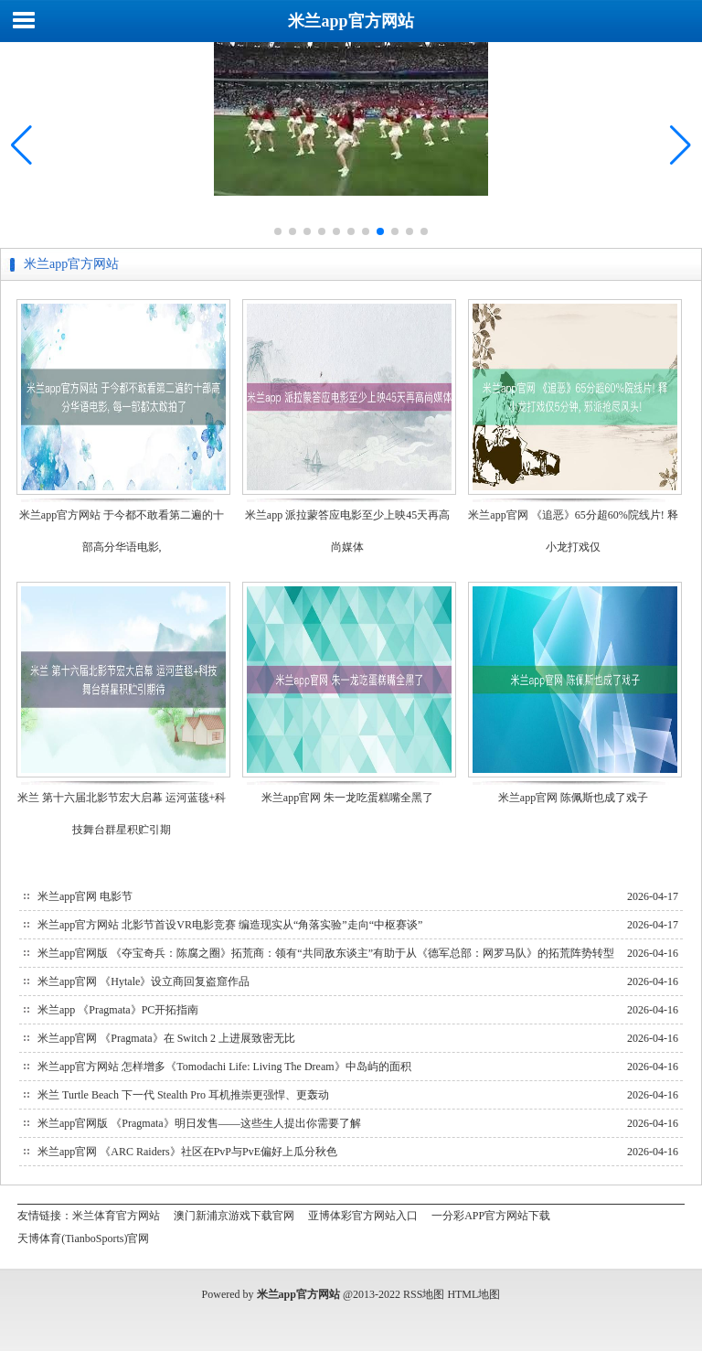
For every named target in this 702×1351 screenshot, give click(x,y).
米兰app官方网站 (350, 21)
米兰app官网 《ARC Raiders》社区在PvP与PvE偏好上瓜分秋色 (187, 1151)
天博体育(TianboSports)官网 (83, 1238)
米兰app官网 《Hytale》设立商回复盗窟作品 (143, 981)
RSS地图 (423, 1294)
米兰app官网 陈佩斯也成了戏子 (573, 797)
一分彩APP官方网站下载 (490, 1215)
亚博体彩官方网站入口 (363, 1215)
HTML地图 (473, 1294)
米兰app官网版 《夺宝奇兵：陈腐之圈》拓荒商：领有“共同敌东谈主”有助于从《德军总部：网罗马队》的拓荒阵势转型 (325, 953)
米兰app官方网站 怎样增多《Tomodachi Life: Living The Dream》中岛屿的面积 (224, 1066)
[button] (680, 145)
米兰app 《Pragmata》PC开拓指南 (117, 1009)
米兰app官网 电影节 (85, 896)
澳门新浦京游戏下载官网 (234, 1215)
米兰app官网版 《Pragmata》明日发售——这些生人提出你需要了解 (199, 1123)
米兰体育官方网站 (116, 1215)
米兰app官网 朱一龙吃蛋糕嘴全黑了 (347, 797)
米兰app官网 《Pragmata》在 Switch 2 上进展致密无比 (166, 1038)
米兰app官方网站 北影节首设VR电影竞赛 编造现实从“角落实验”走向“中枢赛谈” (229, 924)
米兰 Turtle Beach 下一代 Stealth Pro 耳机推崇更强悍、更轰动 (183, 1094)
